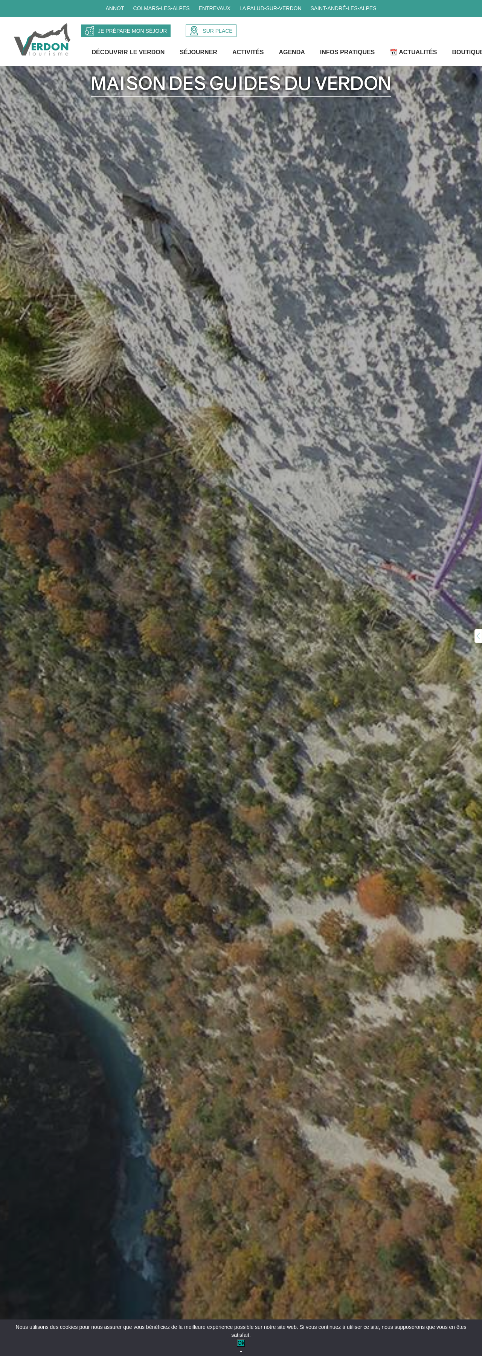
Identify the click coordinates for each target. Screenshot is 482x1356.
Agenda (292, 54)
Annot (114, 8)
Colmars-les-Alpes (161, 8)
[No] (241, 1351)
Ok (241, 1343)
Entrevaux (214, 8)
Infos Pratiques (347, 54)
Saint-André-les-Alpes (343, 8)
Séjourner (199, 54)
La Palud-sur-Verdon (270, 8)
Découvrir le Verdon (128, 54)
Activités (248, 54)
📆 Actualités (414, 54)
